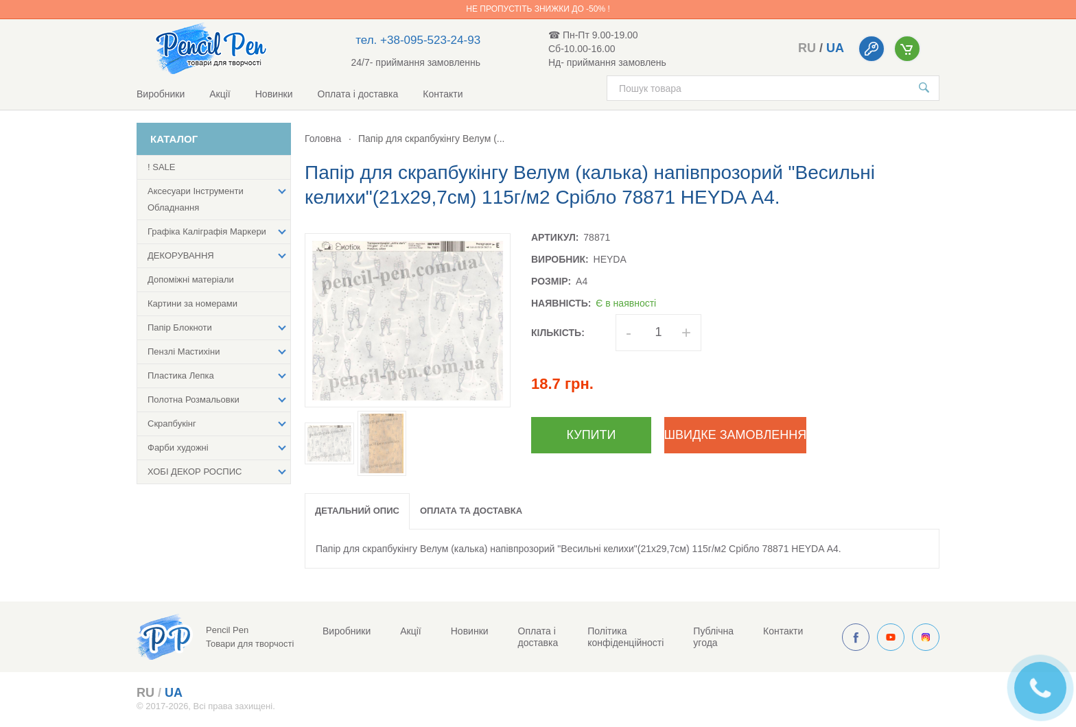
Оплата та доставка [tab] (471, 510)
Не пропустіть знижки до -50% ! (537, 9)
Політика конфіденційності (625, 636)
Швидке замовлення (735, 435)
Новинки (274, 93)
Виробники (161, 93)
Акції (219, 93)
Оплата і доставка (358, 93)
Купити (591, 435)
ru (807, 48)
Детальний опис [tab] (357, 510)
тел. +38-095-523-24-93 (417, 40)
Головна (323, 138)
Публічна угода (713, 636)
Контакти (443, 93)
